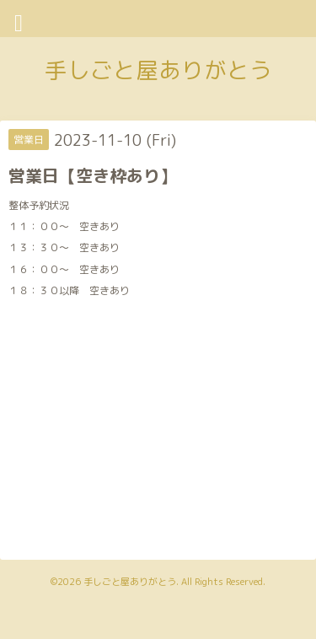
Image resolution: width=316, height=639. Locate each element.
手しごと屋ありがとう (158, 70)
